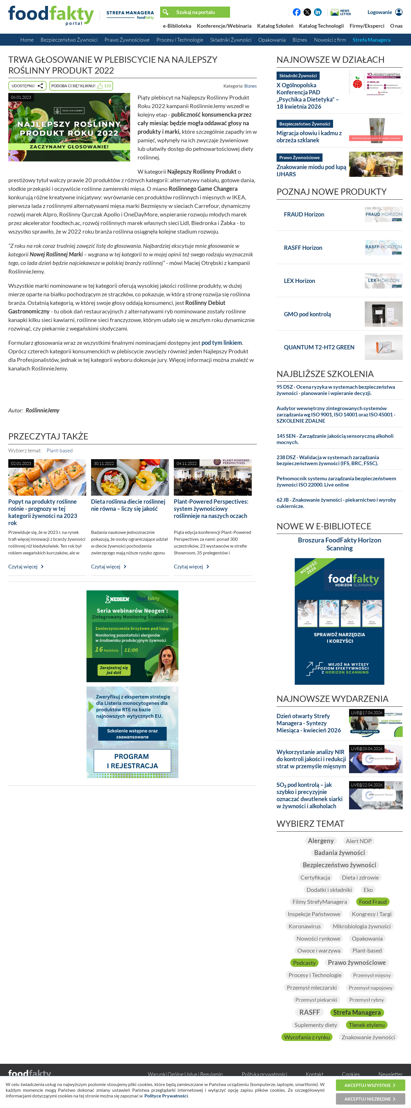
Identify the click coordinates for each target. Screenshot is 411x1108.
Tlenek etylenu (367, 1024)
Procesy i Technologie (179, 40)
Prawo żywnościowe (357, 962)
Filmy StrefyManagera (320, 901)
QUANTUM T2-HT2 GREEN (319, 347)
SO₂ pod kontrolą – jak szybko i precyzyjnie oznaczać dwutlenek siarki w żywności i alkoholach (309, 795)
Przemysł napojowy (370, 988)
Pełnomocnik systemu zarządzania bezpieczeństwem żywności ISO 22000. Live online (336, 481)
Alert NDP (359, 840)
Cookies (351, 1074)
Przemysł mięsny (372, 975)
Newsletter (390, 1074)
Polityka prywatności (264, 1074)
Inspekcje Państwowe (313, 913)
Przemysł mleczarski (312, 987)
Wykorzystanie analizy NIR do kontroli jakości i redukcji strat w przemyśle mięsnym (311, 758)
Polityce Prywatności (166, 1095)
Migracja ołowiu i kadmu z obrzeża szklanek (309, 136)
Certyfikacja (315, 877)
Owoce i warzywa (319, 950)
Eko (368, 889)
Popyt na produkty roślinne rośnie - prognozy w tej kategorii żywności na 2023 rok (42, 512)
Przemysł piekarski (316, 1000)
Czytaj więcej (23, 566)
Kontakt (314, 1074)
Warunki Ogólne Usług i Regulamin (185, 1074)
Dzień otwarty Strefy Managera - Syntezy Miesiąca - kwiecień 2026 (309, 723)
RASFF (309, 1012)
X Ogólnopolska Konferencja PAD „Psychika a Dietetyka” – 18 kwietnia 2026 (308, 96)
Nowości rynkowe (318, 938)
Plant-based (60, 450)
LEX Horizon (299, 280)
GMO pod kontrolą (307, 314)
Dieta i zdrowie (360, 877)
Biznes (300, 40)
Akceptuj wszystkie (367, 1085)
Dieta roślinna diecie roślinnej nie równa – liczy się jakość (128, 505)
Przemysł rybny (366, 1000)
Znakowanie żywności (368, 1037)
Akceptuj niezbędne (367, 1098)
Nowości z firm (330, 40)
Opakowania (272, 40)
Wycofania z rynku (307, 1037)
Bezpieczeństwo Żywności (69, 40)
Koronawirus (305, 926)
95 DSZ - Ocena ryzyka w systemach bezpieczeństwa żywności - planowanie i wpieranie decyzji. (336, 390)
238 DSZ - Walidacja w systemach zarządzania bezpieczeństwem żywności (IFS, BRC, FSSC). (328, 460)
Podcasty (304, 962)
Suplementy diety (315, 1024)
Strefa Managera (371, 40)
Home (27, 40)
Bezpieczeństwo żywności (339, 865)
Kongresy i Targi (372, 913)
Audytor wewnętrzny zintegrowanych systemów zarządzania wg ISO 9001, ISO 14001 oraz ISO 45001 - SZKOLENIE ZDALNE (336, 414)
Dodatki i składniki (329, 889)
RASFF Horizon (303, 247)
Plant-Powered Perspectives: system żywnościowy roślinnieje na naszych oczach (211, 508)
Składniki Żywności (230, 40)
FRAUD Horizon (304, 214)
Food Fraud (373, 901)
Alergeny (321, 840)
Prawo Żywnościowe (127, 40)
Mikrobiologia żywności (362, 926)
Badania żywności (339, 852)
